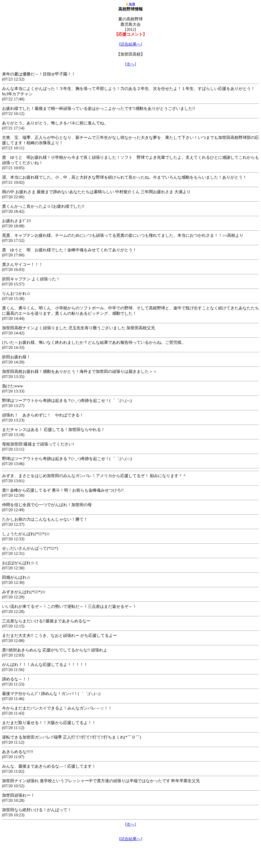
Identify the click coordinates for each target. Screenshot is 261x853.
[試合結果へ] (130, 44)
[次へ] (130, 64)
